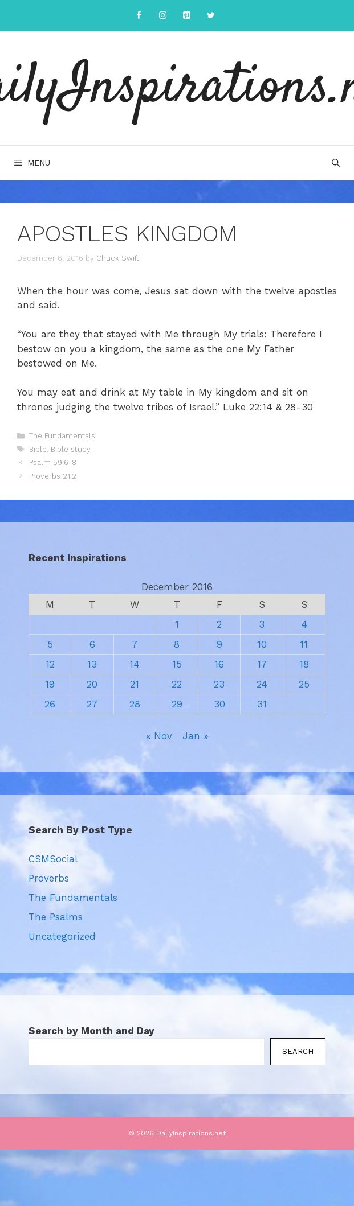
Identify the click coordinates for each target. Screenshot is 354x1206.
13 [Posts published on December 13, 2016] (92, 664)
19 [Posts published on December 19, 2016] (50, 684)
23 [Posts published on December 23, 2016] (219, 684)
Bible (38, 449)
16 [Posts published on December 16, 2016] (219, 664)
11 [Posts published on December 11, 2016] (304, 644)
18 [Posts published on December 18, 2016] (304, 664)
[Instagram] (163, 16)
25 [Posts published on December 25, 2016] (304, 684)
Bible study (71, 449)
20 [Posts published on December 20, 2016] (92, 684)
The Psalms (56, 917)
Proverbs (49, 878)
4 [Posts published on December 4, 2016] (304, 624)
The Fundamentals (62, 435)
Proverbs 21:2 (52, 476)
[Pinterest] (187, 16)
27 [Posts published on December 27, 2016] (92, 704)
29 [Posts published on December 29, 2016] (177, 704)
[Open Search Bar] (336, 163)
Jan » (195, 736)
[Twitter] (211, 16)
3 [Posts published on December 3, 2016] (262, 624)
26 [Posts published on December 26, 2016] (49, 704)
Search (298, 1051)
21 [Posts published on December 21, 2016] (134, 684)
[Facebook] (139, 16)
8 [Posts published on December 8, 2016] (177, 644)
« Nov (159, 736)
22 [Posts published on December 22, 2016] (177, 684)
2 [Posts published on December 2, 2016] (219, 624)
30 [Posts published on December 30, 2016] (219, 704)
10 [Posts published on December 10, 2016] (262, 644)
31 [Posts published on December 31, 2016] (262, 704)
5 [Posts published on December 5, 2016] (50, 644)
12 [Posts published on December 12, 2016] (50, 664)
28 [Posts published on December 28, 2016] (134, 704)
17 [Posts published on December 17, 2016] (262, 664)
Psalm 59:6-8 (52, 462)
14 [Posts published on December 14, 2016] (134, 664)
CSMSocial (53, 859)
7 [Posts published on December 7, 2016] (134, 644)
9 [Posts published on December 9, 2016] (219, 644)
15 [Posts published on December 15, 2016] (177, 664)
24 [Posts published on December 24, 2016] (262, 684)
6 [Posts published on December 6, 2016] (92, 644)
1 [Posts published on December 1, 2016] (177, 624)
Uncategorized (62, 936)
